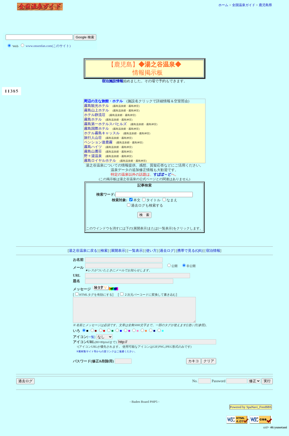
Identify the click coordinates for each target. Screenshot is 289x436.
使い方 (151, 251)
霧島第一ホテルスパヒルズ (105, 124)
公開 (174, 266)
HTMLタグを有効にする (95, 294)
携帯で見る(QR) (189, 251)
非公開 (191, 266)
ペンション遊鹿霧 (98, 142)
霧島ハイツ (93, 147)
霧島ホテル (93, 119)
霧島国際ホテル (96, 128)
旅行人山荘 (93, 138)
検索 (104, 251)
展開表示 (118, 251)
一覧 (91, 341)
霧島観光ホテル (96, 106)
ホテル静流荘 (94, 115)
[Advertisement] (144, 23)
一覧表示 (136, 251)
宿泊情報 (213, 251)
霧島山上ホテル (96, 110)
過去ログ (167, 251)
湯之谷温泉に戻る (83, 251)
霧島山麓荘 (93, 151)
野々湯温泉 (93, 156)
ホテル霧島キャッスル (102, 133)
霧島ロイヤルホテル (100, 160)
